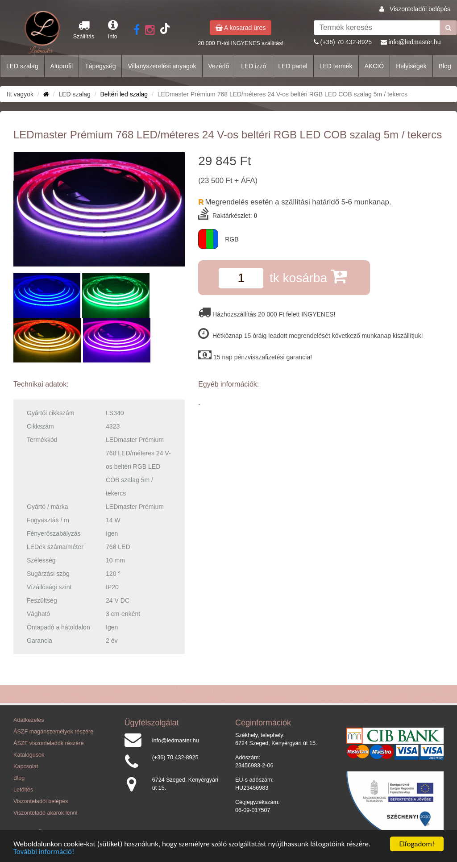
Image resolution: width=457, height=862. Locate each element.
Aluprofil (61, 66)
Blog (445, 66)
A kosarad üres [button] (241, 27)
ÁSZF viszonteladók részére (48, 743)
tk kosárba (308, 276)
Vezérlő (218, 66)
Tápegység (100, 66)
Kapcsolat (25, 766)
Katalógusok (28, 755)
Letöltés (23, 790)
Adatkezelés (28, 720)
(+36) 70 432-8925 (346, 42)
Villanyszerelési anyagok (162, 66)
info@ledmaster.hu (414, 42)
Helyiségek (411, 66)
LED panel (292, 66)
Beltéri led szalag (124, 94)
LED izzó (253, 66)
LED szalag (22, 66)
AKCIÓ (374, 66)
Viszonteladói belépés (420, 8)
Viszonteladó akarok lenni (45, 813)
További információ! (44, 852)
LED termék (336, 66)
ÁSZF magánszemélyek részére (53, 732)
